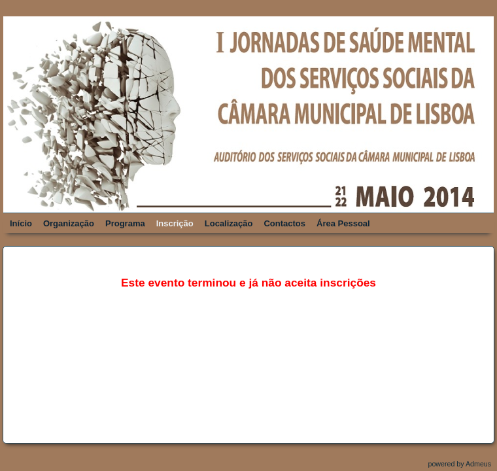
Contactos (284, 223)
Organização (68, 223)
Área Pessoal (343, 223)
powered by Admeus (460, 464)
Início (21, 223)
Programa (125, 223)
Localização (229, 223)
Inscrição (175, 223)
